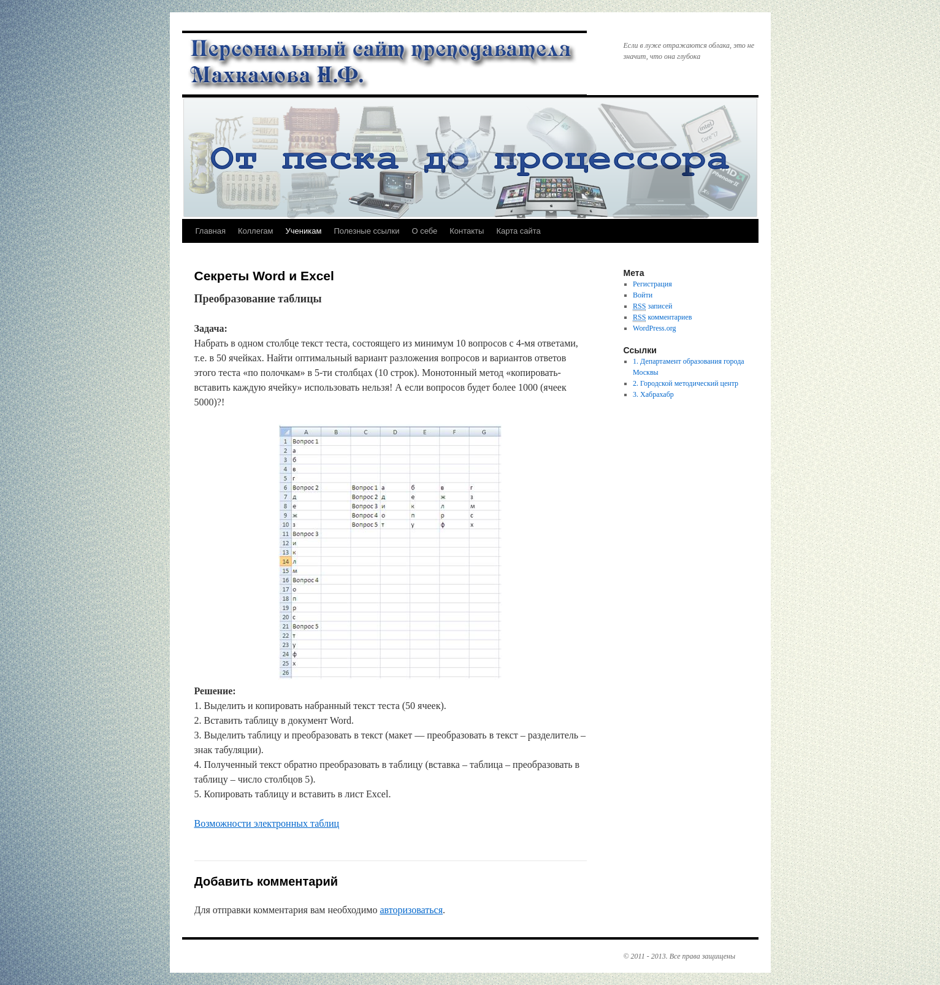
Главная (211, 231)
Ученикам (304, 231)
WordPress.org (654, 328)
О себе (424, 231)
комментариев (662, 317)
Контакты (466, 231)
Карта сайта (518, 231)
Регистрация (652, 284)
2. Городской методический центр (685, 383)
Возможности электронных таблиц (267, 823)
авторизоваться (411, 910)
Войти (642, 295)
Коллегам (255, 231)
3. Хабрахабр (653, 394)
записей (652, 306)
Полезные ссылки (366, 231)
